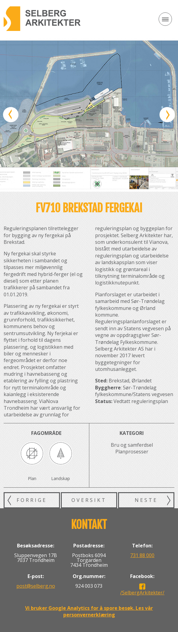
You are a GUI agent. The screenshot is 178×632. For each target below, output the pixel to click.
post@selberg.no (35, 586)
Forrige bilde (10, 115)
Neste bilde (167, 115)
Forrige (32, 500)
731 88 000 (142, 555)
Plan (32, 478)
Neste (146, 500)
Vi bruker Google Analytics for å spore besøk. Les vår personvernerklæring (89, 611)
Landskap (60, 478)
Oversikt (89, 500)
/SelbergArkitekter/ (142, 592)
